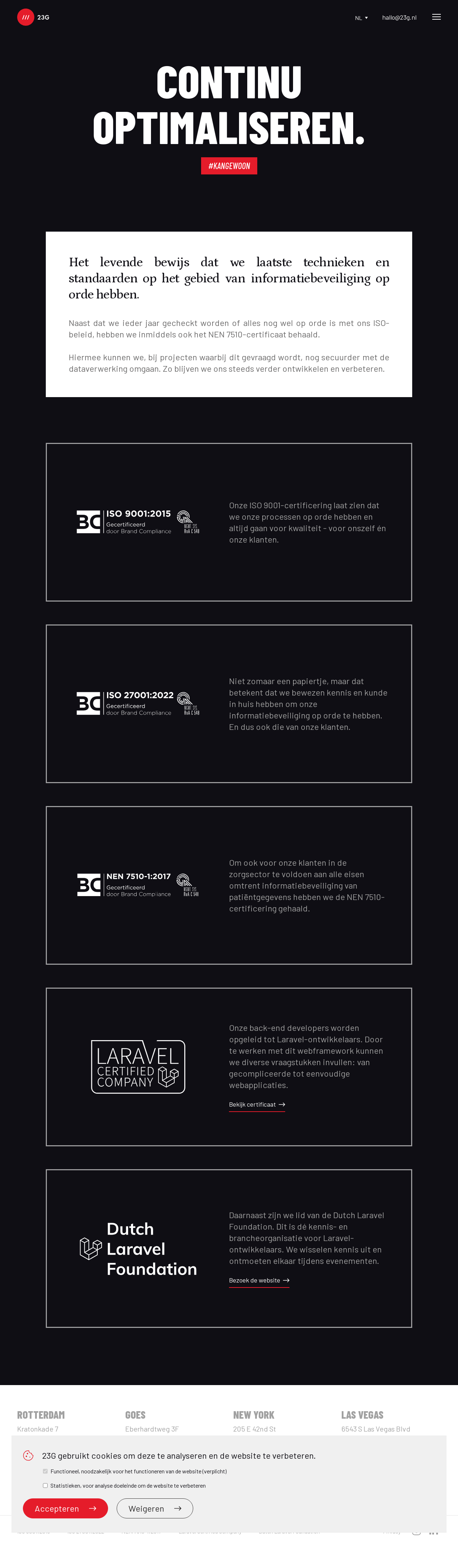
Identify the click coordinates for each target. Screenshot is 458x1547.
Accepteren (65, 1508)
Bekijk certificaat (257, 1104)
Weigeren (154, 1508)
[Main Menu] (436, 17)
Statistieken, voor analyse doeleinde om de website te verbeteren (128, 1485)
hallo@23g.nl (399, 17)
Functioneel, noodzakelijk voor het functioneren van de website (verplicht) (138, 1471)
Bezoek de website (259, 1280)
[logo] (33, 17)
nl (361, 17)
